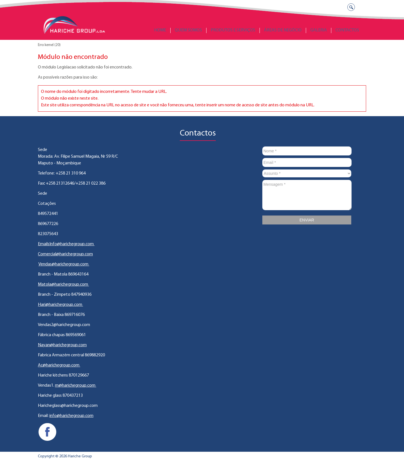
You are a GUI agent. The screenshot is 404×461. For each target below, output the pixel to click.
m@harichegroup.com (75, 385)
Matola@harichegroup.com (63, 284)
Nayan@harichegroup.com (62, 345)
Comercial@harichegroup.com (65, 254)
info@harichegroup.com (71, 416)
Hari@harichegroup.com (60, 304)
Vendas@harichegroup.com (63, 264)
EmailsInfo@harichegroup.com (66, 244)
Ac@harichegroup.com (59, 365)
